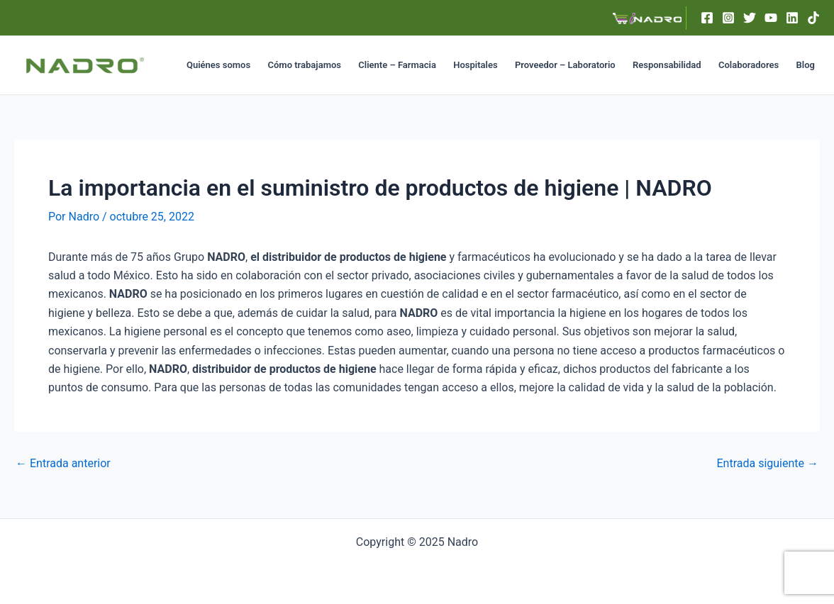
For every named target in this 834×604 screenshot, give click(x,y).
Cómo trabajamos (303, 65)
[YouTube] (770, 17)
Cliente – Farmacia (397, 65)
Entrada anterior (63, 463)
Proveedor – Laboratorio (565, 65)
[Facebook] (707, 17)
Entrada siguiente (767, 463)
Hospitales (475, 65)
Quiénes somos (218, 65)
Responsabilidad (667, 65)
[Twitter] (749, 17)
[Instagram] (728, 17)
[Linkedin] (792, 17)
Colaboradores (748, 65)
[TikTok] (813, 17)
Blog (805, 65)
